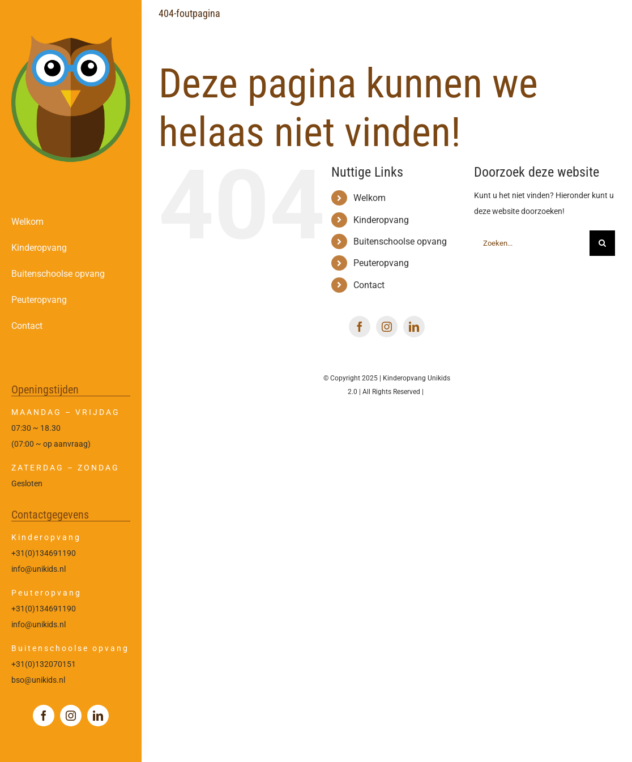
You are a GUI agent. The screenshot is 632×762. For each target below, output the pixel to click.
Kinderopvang (381, 220)
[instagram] (71, 715)
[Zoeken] (602, 243)
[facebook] (43, 715)
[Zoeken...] (532, 243)
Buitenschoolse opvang (400, 241)
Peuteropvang (381, 263)
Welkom (369, 197)
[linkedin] (98, 715)
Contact (369, 285)
